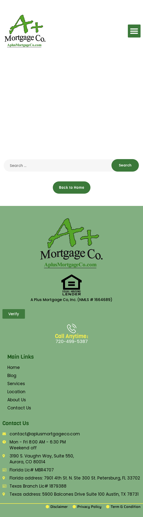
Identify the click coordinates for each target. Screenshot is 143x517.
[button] (134, 31)
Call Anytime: (71, 336)
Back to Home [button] (71, 187)
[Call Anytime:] (71, 328)
